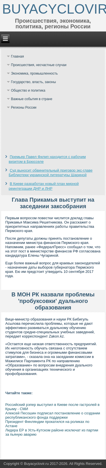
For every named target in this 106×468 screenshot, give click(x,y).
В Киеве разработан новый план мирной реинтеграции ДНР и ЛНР (44, 186)
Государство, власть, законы (33, 82)
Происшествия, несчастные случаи (38, 65)
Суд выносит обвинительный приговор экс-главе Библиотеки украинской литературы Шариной (51, 172)
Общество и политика (28, 90)
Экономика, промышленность (34, 73)
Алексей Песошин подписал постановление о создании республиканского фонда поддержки (52, 415)
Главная (17, 56)
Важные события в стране (31, 99)
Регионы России (23, 107)
